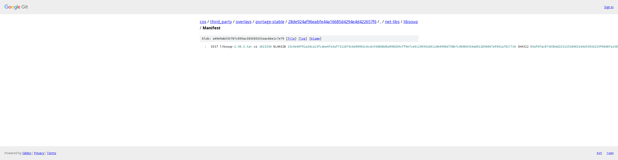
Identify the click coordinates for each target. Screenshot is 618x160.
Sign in (609, 7)
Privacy (39, 153)
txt (599, 153)
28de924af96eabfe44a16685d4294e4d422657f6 (332, 21)
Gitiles (27, 153)
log (303, 38)
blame (315, 38)
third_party (221, 21)
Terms (51, 153)
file (291, 38)
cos (203, 21)
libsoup (410, 21)
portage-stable (269, 21)
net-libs (392, 21)
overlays (244, 21)
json (610, 153)
